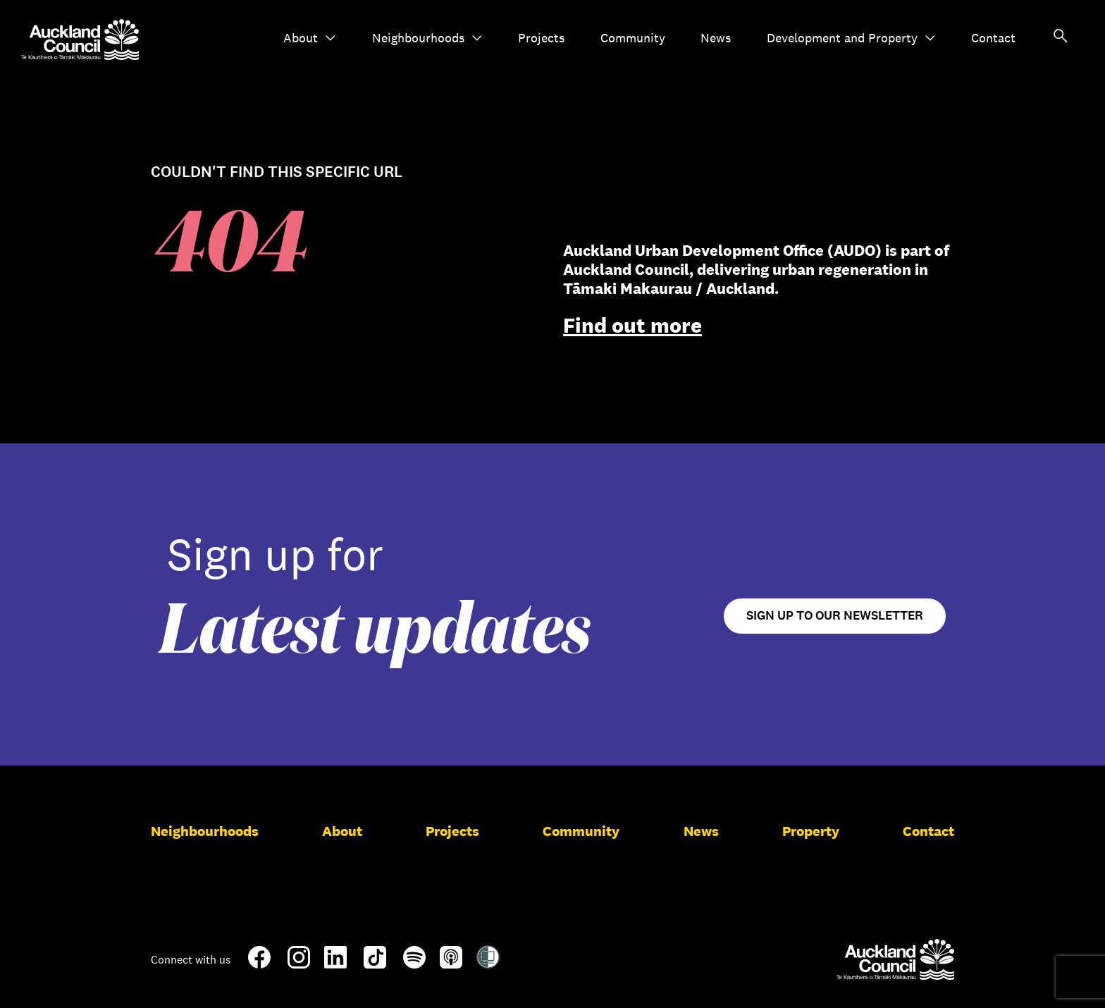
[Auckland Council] (895, 959)
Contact (993, 38)
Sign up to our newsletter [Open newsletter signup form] (834, 616)
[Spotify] (414, 963)
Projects (541, 38)
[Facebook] (259, 966)
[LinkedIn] (335, 963)
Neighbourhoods (427, 38)
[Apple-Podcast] (451, 963)
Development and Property (851, 38)
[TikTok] (375, 966)
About (309, 38)
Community (632, 38)
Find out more (632, 325)
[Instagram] (299, 963)
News (715, 38)
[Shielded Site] (488, 963)
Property (810, 831)
